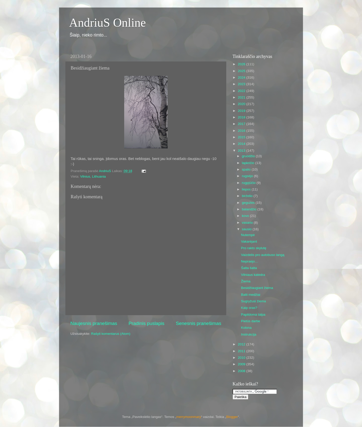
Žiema (246, 281)
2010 (242, 357)
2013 (242, 150)
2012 (242, 344)
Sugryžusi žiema (253, 301)
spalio (247, 169)
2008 (242, 371)
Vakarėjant (249, 241)
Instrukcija (248, 334)
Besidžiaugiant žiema (257, 288)
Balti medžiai (250, 295)
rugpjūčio (249, 183)
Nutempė (248, 235)
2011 (242, 351)
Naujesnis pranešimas (93, 323)
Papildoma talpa (253, 314)
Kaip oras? (249, 308)
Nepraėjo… (249, 261)
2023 (242, 84)
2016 (242, 131)
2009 (242, 364)
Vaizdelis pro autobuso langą (262, 255)
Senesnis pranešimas (198, 323)
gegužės (249, 203)
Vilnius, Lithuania (93, 176)
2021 (242, 97)
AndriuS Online (107, 22)
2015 (242, 137)
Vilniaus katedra (253, 275)
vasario (248, 222)
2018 (242, 117)
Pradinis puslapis (146, 323)
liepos (247, 189)
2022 (242, 91)
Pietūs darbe (250, 321)
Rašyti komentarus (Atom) (110, 334)
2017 (242, 124)
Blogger (232, 417)
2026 (242, 64)
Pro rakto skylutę (253, 248)
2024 (242, 77)
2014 (242, 144)
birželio (248, 196)
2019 (242, 111)
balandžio (249, 209)
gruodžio (249, 156)
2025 (242, 71)
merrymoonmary (188, 417)
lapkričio (248, 163)
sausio (247, 229)
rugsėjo (248, 176)
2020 (242, 104)
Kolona (246, 328)
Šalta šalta (249, 268)
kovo (246, 216)
